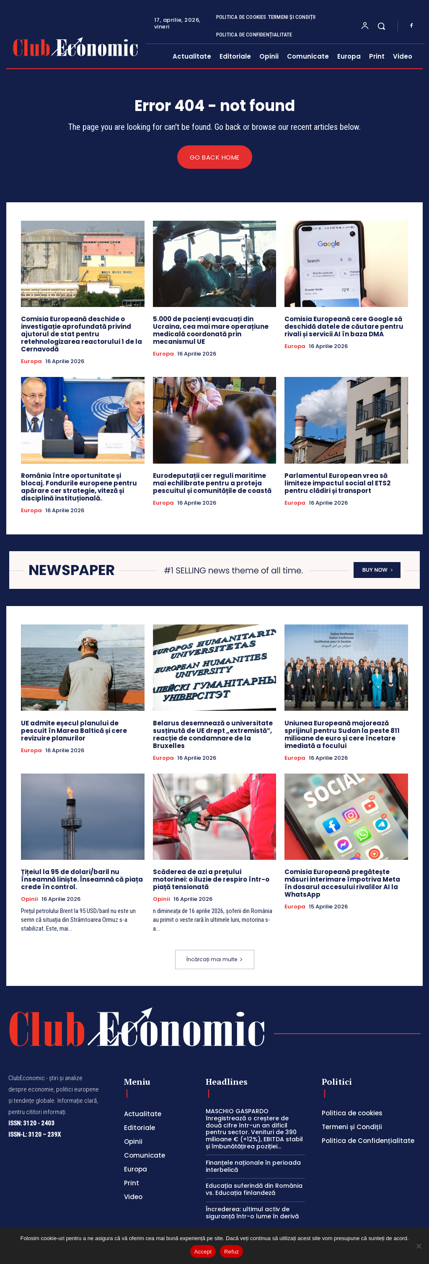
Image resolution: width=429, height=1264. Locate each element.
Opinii (29, 899)
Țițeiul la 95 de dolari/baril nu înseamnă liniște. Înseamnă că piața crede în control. (82, 880)
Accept (203, 1252)
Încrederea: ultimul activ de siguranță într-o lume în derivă (252, 1213)
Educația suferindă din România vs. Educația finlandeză (254, 1189)
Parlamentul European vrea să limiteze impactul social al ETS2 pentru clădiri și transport (337, 483)
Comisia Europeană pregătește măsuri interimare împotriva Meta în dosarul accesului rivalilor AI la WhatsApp (342, 883)
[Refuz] (418, 1246)
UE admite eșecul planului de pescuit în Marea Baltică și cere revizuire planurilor (74, 731)
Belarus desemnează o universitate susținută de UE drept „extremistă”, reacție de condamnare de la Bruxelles (213, 734)
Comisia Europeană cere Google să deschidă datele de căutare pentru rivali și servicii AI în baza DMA (343, 326)
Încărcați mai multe (214, 959)
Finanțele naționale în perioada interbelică (253, 1166)
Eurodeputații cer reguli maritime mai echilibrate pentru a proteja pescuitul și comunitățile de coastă (212, 483)
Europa (31, 361)
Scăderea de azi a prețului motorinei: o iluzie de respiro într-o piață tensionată (211, 880)
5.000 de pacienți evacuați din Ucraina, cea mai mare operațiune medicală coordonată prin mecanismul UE (211, 330)
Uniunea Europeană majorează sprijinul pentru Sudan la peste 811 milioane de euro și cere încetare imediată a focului (342, 734)
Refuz (231, 1252)
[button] (381, 26)
